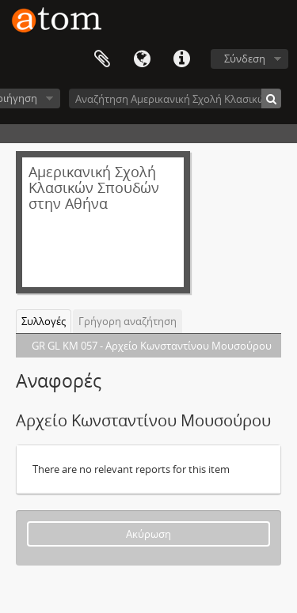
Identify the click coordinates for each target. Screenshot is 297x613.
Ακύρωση (148, 534)
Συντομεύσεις (181, 59)
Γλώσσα (142, 59)
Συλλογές (43, 321)
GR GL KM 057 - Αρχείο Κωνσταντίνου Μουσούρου (152, 346)
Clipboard (102, 59)
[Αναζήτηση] (271, 98)
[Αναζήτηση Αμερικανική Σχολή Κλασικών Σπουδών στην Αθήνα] (175, 98)
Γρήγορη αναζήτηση (127, 321)
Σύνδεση (244, 58)
